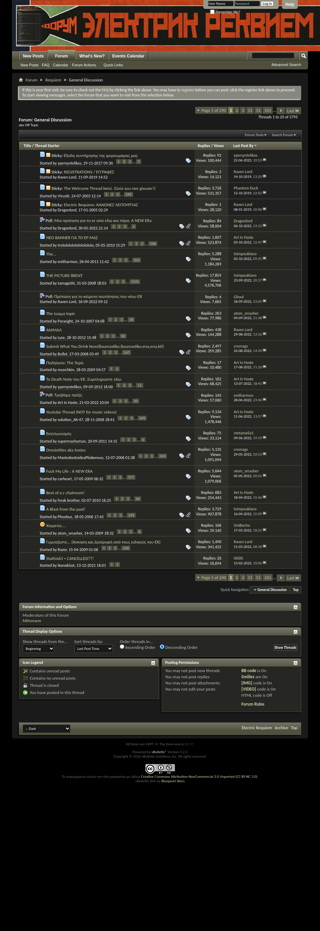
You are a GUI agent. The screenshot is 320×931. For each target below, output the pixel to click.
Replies (204, 145)
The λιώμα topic (60, 313)
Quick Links (113, 65)
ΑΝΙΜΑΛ (54, 329)
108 (153, 243)
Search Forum (282, 135)
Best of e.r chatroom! (65, 492)
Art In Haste (68, 402)
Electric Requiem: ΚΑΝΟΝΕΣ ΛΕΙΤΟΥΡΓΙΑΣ (101, 204)
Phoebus (65, 516)
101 (267, 110)
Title (27, 145)
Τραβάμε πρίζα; (68, 394)
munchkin (66, 369)
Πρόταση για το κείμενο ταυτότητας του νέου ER (98, 296)
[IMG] (246, 682)
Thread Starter (47, 145)
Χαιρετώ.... (56, 525)
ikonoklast (66, 565)
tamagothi (66, 283)
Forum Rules (252, 704)
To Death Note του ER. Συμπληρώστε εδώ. (84, 379)
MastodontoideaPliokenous (80, 457)
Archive (281, 727)
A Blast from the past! (66, 509)
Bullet (62, 354)
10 (136, 401)
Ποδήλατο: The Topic (65, 362)
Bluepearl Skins (172, 781)
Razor (62, 549)
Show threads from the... (45, 641)
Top (295, 590)
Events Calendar (128, 56)
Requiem (53, 79)
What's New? (92, 56)
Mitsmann (32, 620)
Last (293, 110)
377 (131, 477)
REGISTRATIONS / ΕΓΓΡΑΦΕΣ (89, 171)
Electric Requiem (257, 727)
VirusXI (63, 196)
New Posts (33, 56)
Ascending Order (137, 647)
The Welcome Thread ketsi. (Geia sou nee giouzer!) (110, 188)
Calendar (60, 65)
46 (138, 499)
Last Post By (245, 145)
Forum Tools (254, 135)
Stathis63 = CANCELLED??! (70, 558)
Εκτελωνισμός (59, 433)
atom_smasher (70, 533)
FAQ (46, 65)
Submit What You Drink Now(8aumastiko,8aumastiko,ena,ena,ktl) (105, 346)
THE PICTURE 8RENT (64, 275)
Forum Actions (84, 65)
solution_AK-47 (70, 419)
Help (289, 4)
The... (51, 254)
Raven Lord (67, 177)
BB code (248, 670)
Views (219, 145)
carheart (65, 478)
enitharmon (68, 261)
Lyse (61, 337)
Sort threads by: (88, 641)
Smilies (247, 676)
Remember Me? (225, 12)
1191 (135, 281)
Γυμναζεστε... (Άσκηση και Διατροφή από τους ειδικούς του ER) (103, 542)
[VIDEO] (248, 689)
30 (123, 336)
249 (128, 194)
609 (142, 418)
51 (258, 110)
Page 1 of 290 (214, 110)
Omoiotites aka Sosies (66, 450)
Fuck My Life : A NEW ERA (69, 471)
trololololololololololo (76, 245)
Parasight (65, 321)
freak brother (69, 500)
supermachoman (72, 440)
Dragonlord (67, 210)
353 (137, 260)
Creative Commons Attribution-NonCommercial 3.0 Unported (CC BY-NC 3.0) (199, 776)
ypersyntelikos (69, 163)
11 (250, 110)
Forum (61, 56)
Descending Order (179, 647)
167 (126, 352)
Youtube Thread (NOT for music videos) (81, 412)
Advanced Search (286, 65)
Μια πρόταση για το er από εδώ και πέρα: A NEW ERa (103, 220)
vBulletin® (159, 752)
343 (162, 456)
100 (126, 548)
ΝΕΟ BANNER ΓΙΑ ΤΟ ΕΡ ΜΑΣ (72, 237)
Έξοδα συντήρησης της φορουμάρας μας (101, 155)
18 (131, 319)
